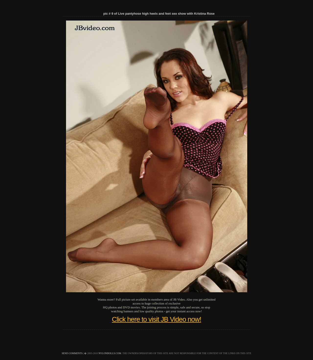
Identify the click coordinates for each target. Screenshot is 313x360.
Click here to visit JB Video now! (156, 319)
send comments (72, 353)
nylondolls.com (110, 353)
